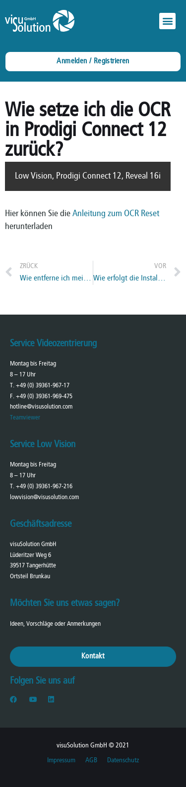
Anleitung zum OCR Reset (115, 214)
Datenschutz (123, 760)
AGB (91, 760)
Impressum (61, 760)
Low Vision (33, 176)
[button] (167, 21)
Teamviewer (25, 418)
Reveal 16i (143, 176)
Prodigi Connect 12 (89, 176)
